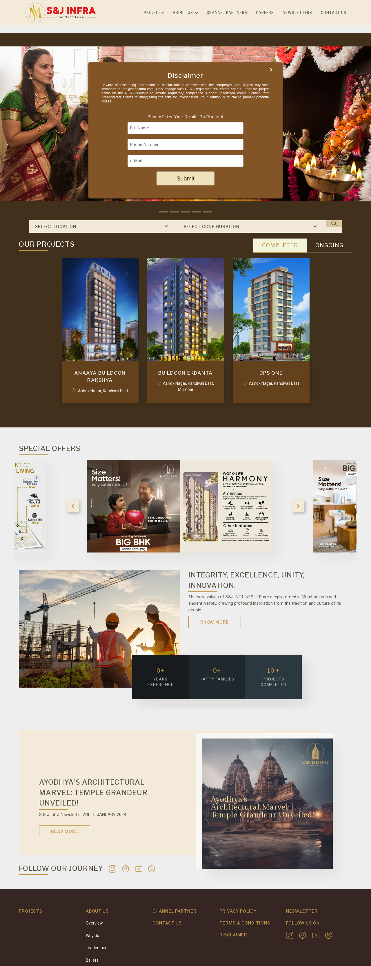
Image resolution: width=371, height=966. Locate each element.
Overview (94, 923)
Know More (214, 622)
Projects (154, 12)
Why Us (92, 935)
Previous (73, 506)
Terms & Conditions (244, 922)
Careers (265, 12)
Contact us (333, 12)
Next (298, 506)
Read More (64, 831)
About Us (183, 12)
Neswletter (302, 911)
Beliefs (92, 960)
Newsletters (297, 12)
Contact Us (167, 922)
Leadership (96, 947)
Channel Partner (174, 911)
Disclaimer (233, 934)
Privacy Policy (238, 911)
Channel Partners (227, 12)
